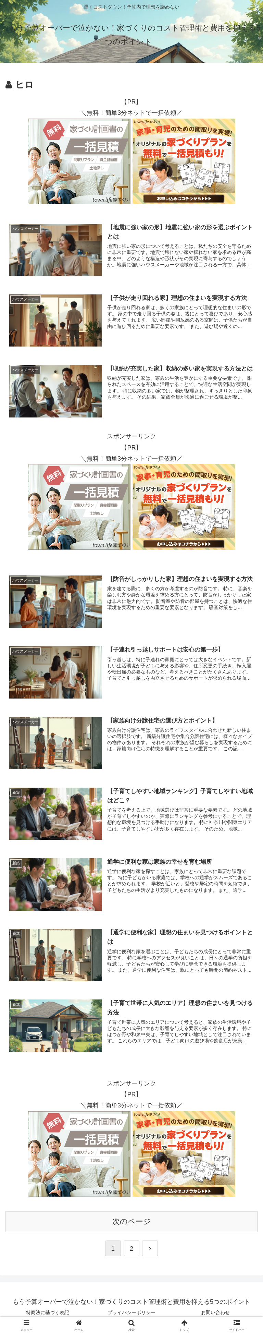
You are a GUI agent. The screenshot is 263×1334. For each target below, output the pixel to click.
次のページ (131, 1221)
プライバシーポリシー (131, 1312)
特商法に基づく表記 (47, 1312)
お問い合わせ (215, 1312)
